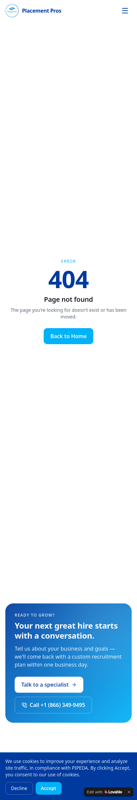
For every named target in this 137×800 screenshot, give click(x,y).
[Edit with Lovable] (104, 792)
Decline (19, 788)
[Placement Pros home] (33, 10)
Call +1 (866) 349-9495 (53, 706)
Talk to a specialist (49, 686)
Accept (48, 788)
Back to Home (68, 336)
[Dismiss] (129, 792)
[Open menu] (125, 10)
